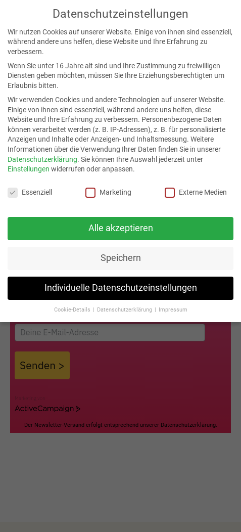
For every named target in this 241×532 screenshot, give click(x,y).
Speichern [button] (121, 258)
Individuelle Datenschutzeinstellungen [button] (120, 288)
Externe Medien (196, 192)
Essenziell (30, 192)
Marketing (108, 192)
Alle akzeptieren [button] (120, 228)
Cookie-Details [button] (73, 309)
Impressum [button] (173, 309)
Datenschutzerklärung (42, 159)
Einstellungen (29, 169)
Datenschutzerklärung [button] (125, 309)
